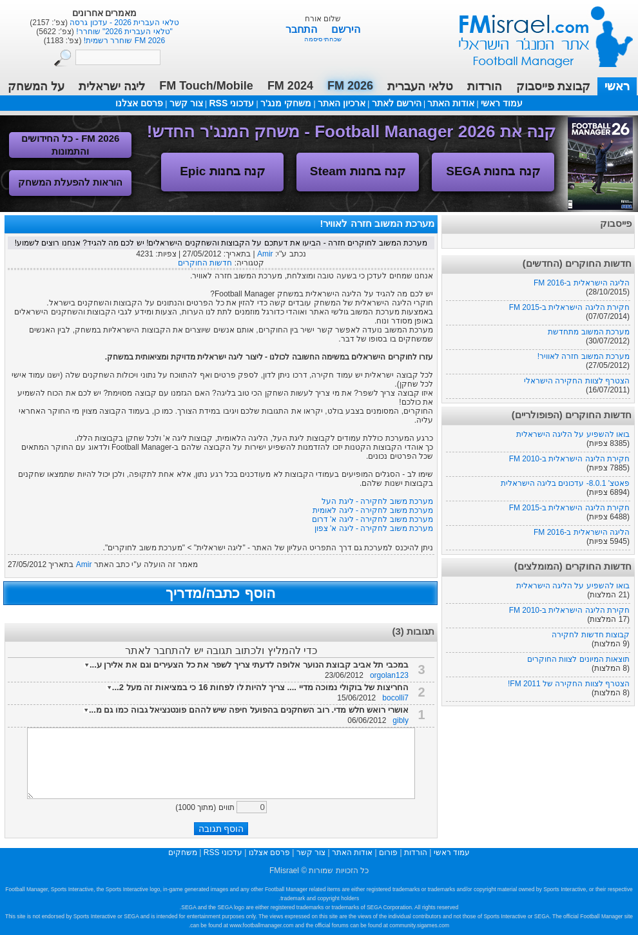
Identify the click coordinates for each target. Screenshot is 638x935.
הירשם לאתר (396, 103)
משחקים (182, 852)
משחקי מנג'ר (285, 103)
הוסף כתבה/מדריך (220, 593)
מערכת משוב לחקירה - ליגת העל (377, 501)
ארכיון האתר (341, 103)
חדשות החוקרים (205, 262)
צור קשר (186, 103)
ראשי (617, 86)
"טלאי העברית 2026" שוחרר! (123, 31)
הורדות (484, 86)
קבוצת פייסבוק (553, 86)
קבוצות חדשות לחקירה (591, 634)
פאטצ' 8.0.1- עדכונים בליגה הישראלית (565, 483)
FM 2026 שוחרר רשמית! (123, 40)
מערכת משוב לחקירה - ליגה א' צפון (373, 528)
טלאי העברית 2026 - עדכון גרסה (123, 22)
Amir (265, 253)
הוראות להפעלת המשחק (70, 182)
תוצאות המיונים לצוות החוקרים (578, 659)
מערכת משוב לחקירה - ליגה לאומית (373, 510)
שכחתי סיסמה (323, 39)
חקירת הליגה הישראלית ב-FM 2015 (569, 307)
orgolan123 (389, 675)
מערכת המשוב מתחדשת (589, 331)
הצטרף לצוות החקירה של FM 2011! (569, 683)
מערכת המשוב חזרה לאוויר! (583, 356)
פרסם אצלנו (139, 103)
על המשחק (36, 86)
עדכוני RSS (231, 103)
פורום (388, 852)
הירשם (345, 29)
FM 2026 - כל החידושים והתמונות (70, 145)
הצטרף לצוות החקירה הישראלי (577, 380)
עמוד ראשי (537, 32)
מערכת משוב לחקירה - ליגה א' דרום (372, 519)
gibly (400, 720)
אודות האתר (450, 103)
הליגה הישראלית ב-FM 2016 (582, 282)
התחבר (302, 29)
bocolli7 (395, 697)
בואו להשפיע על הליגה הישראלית (573, 434)
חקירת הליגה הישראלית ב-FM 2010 (569, 458)
